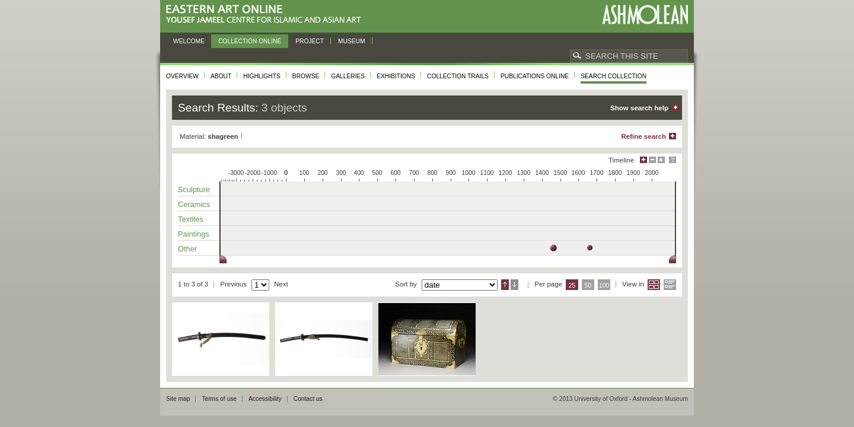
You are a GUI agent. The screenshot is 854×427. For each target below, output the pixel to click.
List (670, 284)
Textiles (190, 219)
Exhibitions (396, 76)
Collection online (249, 41)
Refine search (643, 136)
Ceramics (194, 204)
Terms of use (219, 399)
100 (604, 285)
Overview (182, 76)
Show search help (639, 107)
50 (588, 285)
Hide (661, 160)
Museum (351, 41)
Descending (514, 284)
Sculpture (194, 189)
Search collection (613, 76)
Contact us (308, 399)
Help (672, 160)
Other (187, 248)
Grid (654, 284)
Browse (306, 76)
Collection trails (458, 76)
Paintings (193, 234)
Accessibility (265, 399)
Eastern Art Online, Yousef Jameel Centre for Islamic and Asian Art (266, 14)
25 (572, 285)
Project (309, 41)
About (221, 76)
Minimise (652, 160)
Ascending (505, 284)
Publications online (535, 76)
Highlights (262, 76)
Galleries (348, 76)
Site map (178, 399)
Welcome (189, 41)
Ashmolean (645, 14)
